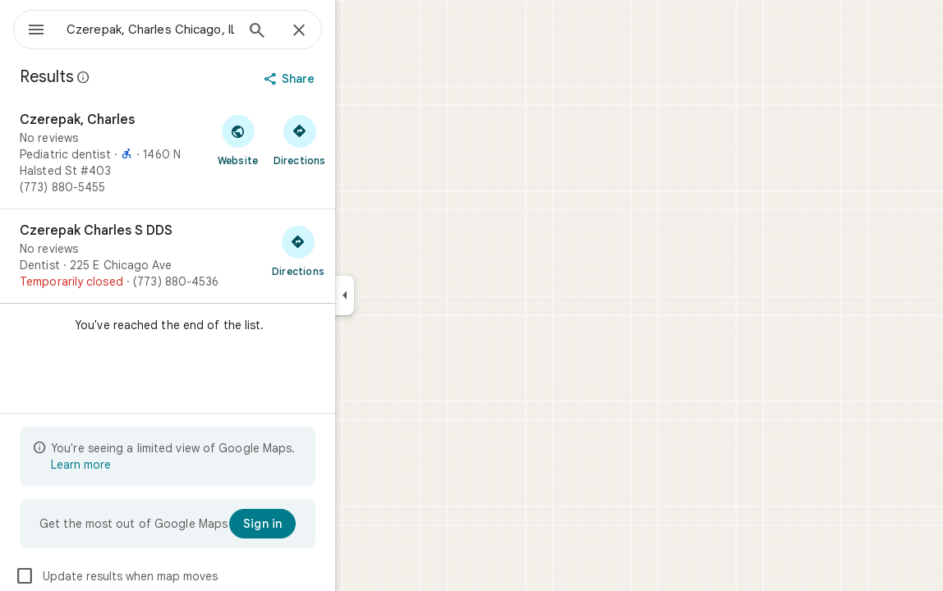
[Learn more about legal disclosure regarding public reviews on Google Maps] (142, 77)
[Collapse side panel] (403, 295)
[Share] (350, 78)
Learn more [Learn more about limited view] (140, 464)
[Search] (316, 32)
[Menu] (29, 28)
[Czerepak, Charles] (226, 153)
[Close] (358, 31)
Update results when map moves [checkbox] (175, 576)
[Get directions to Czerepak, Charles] (358, 139)
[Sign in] (321, 523)
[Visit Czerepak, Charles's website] (297, 139)
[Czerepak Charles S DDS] (226, 256)
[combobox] (193, 29)
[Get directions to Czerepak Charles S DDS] (357, 250)
